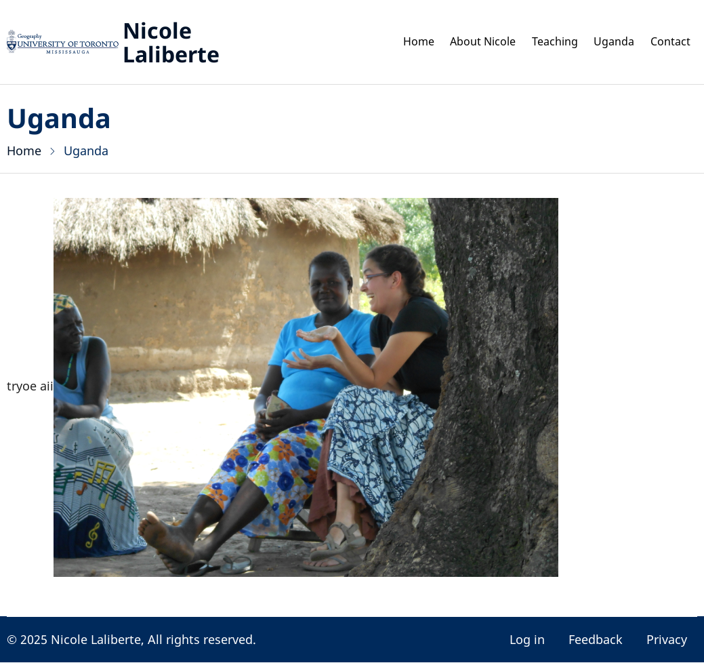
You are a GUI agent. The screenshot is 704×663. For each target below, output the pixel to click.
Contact (668, 42)
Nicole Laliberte (171, 42)
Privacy (666, 639)
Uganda (607, 42)
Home (393, 42)
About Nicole (463, 42)
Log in (527, 639)
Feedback (595, 639)
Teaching (543, 42)
